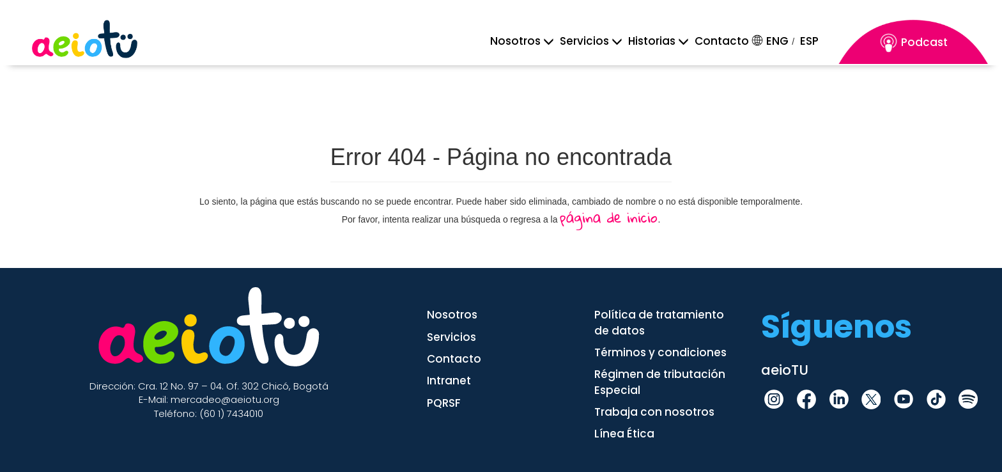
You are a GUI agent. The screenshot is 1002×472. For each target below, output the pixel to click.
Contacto (722, 41)
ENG (777, 41)
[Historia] (651, 41)
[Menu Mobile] (515, 41)
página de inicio (609, 217)
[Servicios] (584, 41)
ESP (809, 41)
